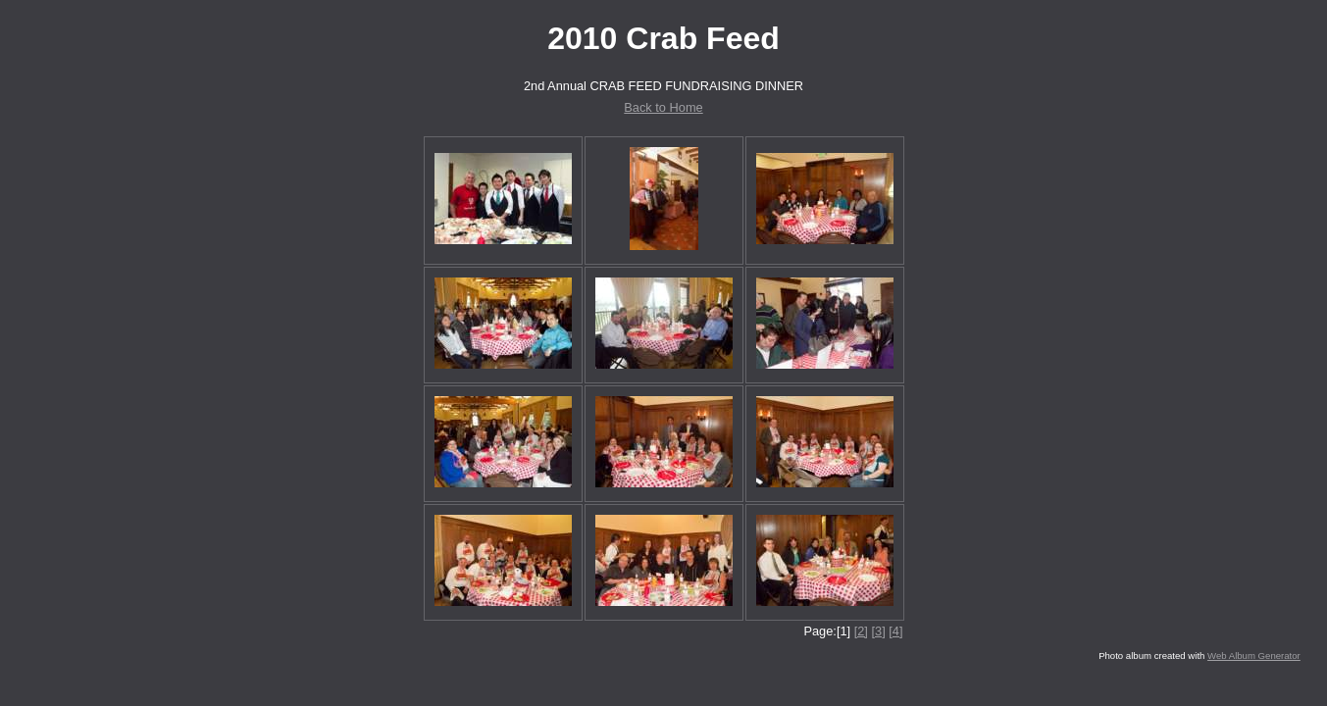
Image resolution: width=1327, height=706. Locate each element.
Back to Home (663, 107)
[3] (878, 631)
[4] (895, 631)
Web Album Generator (1254, 655)
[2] (861, 631)
